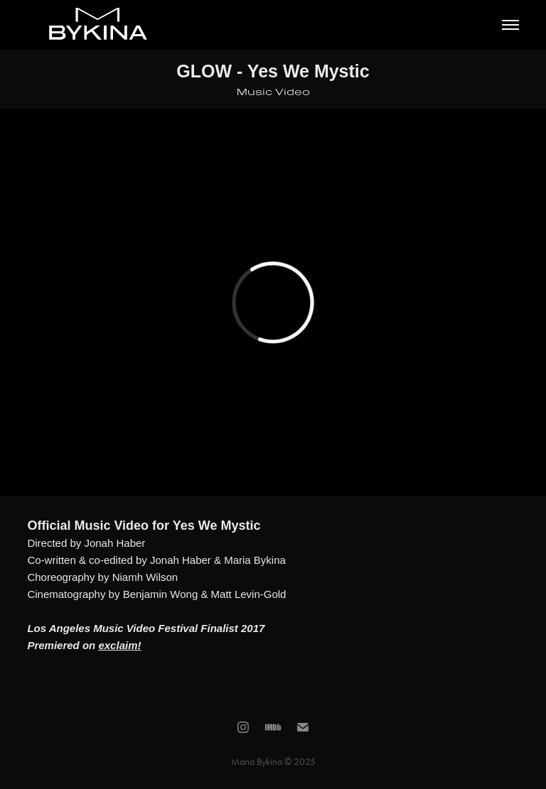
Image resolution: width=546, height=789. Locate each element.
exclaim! (119, 645)
